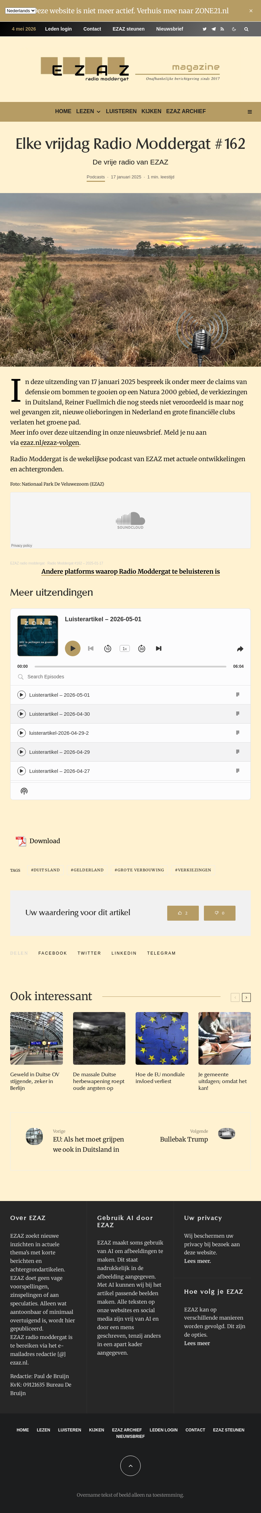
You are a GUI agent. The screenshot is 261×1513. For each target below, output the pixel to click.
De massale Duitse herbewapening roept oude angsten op (98, 1081)
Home (63, 111)
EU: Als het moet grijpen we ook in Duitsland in (89, 1141)
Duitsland (47, 870)
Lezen (85, 111)
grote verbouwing (141, 870)
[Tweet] (89, 953)
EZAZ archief (186, 111)
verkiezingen (194, 870)
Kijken (151, 111)
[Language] (20, 10)
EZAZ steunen (129, 29)
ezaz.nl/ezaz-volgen (49, 443)
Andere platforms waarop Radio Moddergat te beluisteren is (130, 571)
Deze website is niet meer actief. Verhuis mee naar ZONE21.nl (130, 10)
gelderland (89, 870)
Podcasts (96, 176)
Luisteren (121, 111)
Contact (92, 29)
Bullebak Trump (172, 1136)
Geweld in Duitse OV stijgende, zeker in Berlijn (34, 1081)
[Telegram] (213, 29)
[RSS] (222, 29)
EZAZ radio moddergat (27, 563)
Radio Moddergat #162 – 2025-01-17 (75, 563)
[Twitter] (204, 29)
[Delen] (52, 953)
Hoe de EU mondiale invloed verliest (160, 1078)
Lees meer (197, 1261)
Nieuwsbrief (169, 29)
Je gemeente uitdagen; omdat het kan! (222, 1081)
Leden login (58, 29)
